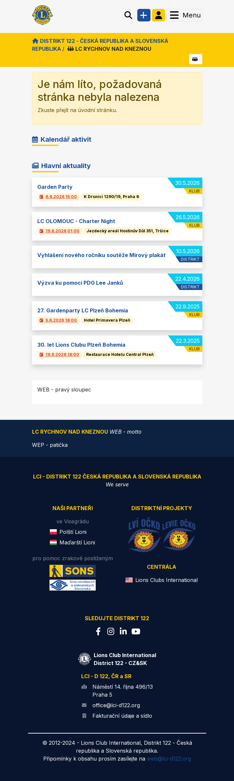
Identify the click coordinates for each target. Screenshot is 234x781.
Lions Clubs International (166, 580)
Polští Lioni (72, 532)
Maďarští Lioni (77, 542)
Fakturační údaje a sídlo (122, 715)
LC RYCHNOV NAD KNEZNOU (109, 48)
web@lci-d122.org (169, 758)
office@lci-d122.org (116, 705)
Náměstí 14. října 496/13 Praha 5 (122, 690)
